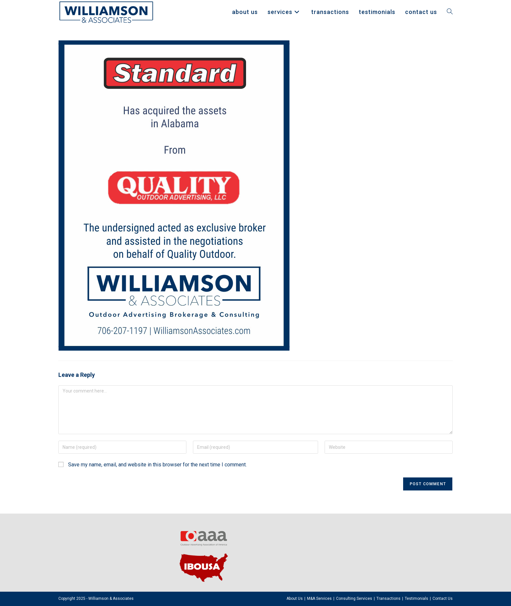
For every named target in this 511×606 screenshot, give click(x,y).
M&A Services (319, 598)
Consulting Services (354, 598)
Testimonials (416, 598)
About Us (294, 598)
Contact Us (442, 598)
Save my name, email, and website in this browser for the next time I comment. (157, 464)
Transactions (388, 598)
